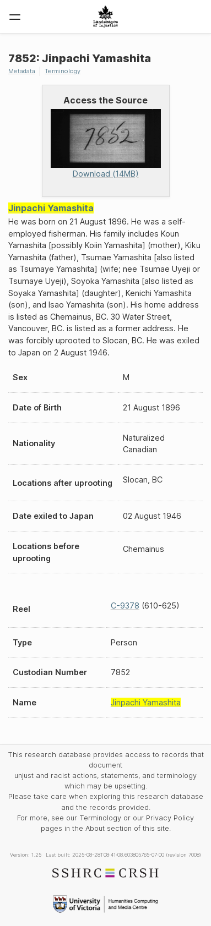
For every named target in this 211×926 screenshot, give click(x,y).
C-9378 (125, 605)
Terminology (62, 71)
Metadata (21, 71)
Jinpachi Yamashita (51, 207)
